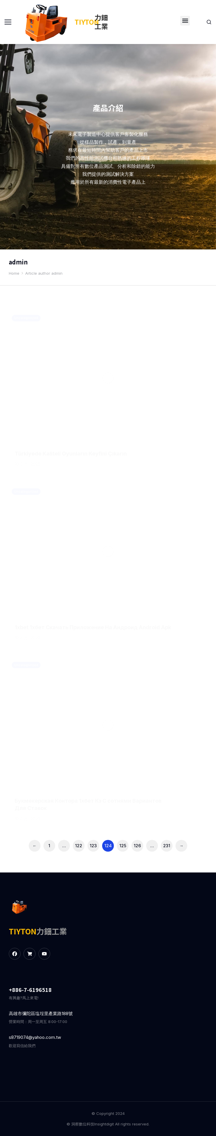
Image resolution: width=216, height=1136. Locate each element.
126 (137, 845)
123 (93, 845)
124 (108, 845)
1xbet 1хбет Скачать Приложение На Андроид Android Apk (93, 627)
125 (122, 845)
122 (78, 845)
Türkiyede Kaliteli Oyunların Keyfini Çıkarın (71, 453)
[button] (185, 21)
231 (166, 845)
